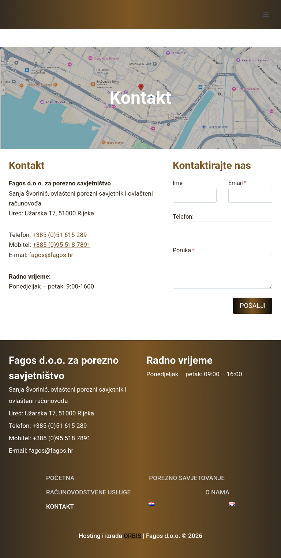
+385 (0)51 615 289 (60, 234)
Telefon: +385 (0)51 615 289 (48, 425)
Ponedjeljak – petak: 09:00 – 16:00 (194, 374)
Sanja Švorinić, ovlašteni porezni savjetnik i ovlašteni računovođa (68, 395)
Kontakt (60, 506)
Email (237, 183)
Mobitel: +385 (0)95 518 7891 (50, 438)
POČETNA (60, 478)
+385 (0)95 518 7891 (61, 244)
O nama (217, 492)
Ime (178, 183)
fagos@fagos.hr (51, 255)
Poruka (183, 250)
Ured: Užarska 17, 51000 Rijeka (51, 413)
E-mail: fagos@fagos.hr (41, 450)
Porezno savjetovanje (187, 478)
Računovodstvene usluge (88, 492)
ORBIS (132, 535)
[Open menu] (265, 14)
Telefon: (183, 216)
